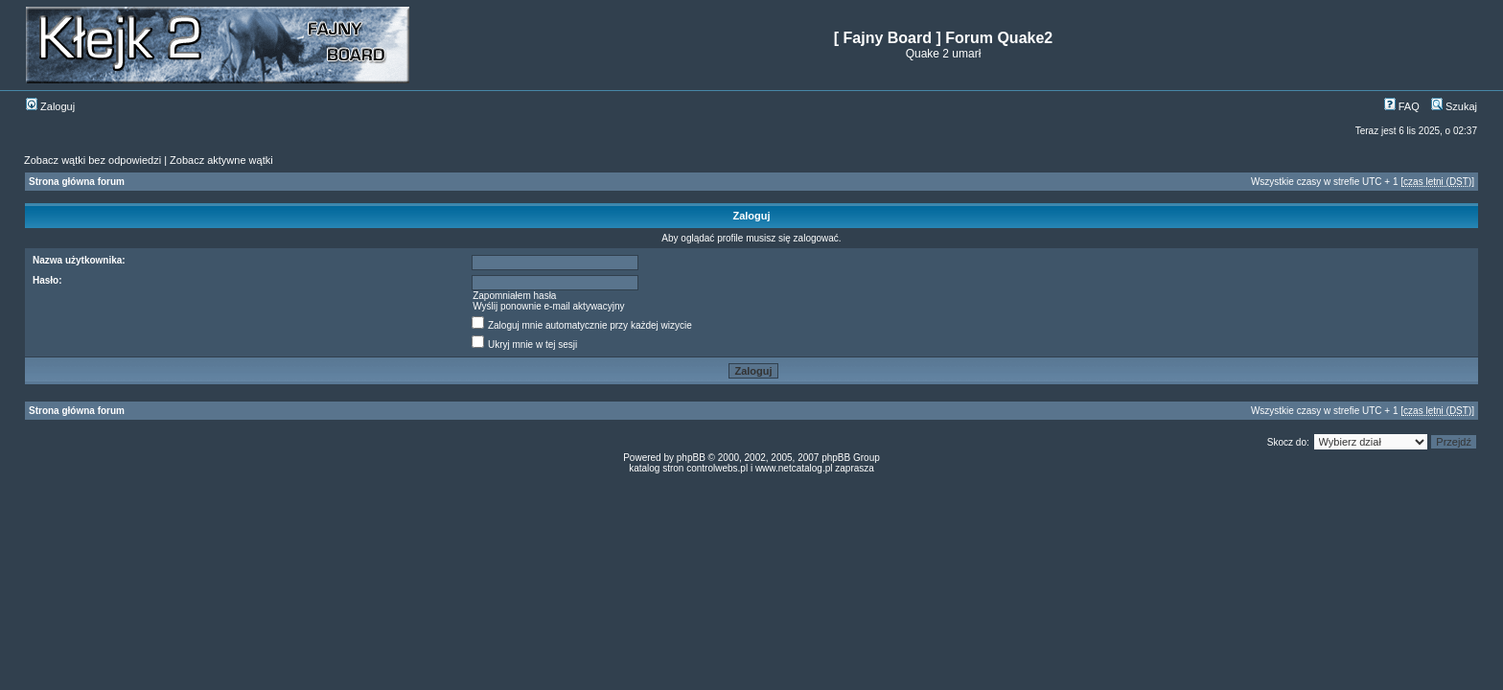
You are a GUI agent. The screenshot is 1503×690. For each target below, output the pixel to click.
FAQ (1402, 106)
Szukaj (1454, 106)
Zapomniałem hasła (514, 295)
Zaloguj (50, 106)
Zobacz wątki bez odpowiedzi (92, 160)
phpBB (691, 457)
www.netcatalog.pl (794, 468)
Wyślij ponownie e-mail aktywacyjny (548, 306)
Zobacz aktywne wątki (221, 160)
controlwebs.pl (717, 468)
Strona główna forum (77, 181)
